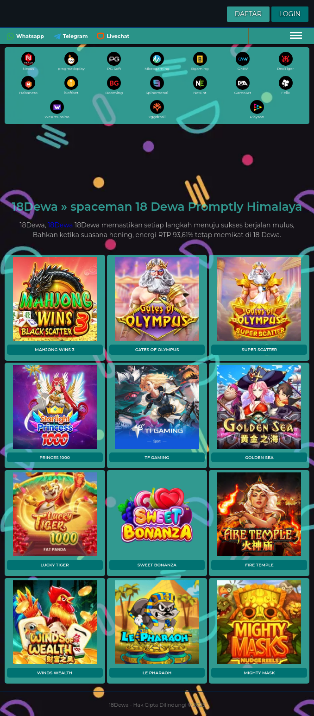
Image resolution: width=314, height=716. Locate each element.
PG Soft (114, 61)
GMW (243, 61)
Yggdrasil (157, 109)
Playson (257, 109)
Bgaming (200, 61)
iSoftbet (71, 85)
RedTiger (285, 61)
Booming (114, 85)
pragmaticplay (71, 61)
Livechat (112, 36)
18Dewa (60, 225)
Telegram (69, 36)
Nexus (28, 61)
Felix (286, 85)
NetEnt (200, 85)
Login (290, 14)
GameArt (242, 85)
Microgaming (157, 61)
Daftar (248, 14)
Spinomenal (157, 85)
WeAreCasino (56, 109)
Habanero (28, 85)
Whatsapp (24, 36)
